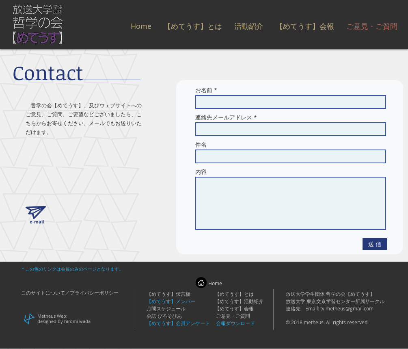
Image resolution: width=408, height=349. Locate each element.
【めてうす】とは (234, 293)
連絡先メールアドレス (223, 117)
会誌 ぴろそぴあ (164, 315)
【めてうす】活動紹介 (239, 301)
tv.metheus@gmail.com (346, 308)
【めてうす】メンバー (171, 301)
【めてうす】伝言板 (168, 293)
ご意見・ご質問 (233, 315)
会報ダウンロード (235, 323)
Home (215, 283)
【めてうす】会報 (234, 308)
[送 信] (375, 244)
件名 (201, 144)
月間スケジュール (166, 308)
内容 (201, 172)
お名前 (203, 90)
